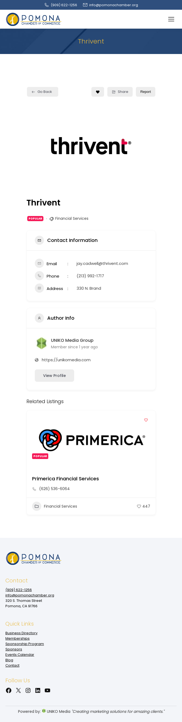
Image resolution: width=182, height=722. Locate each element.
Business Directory (21, 633)
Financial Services (71, 218)
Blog (9, 660)
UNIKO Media (56, 711)
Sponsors (13, 649)
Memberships (17, 638)
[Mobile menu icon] (171, 19)
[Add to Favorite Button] (98, 91)
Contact (12, 665)
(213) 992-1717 (90, 276)
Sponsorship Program (24, 643)
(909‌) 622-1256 (60, 5)
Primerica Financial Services (65, 478)
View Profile (54, 375)
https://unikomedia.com (66, 360)
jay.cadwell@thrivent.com (102, 263)
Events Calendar (19, 654)
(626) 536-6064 (54, 488)
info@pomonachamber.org (110, 5)
